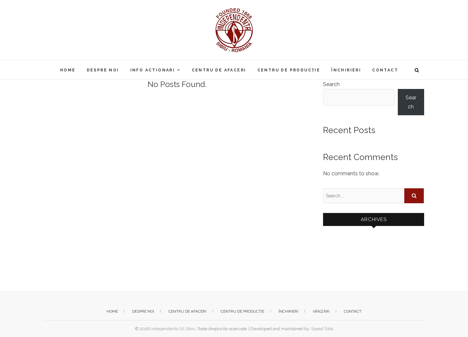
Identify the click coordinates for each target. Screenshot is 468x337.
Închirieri (346, 70)
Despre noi (103, 70)
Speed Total (322, 328)
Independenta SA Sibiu (173, 328)
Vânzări (321, 311)
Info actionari (152, 70)
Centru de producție (288, 70)
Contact (385, 70)
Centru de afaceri (219, 70)
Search (331, 84)
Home (68, 70)
